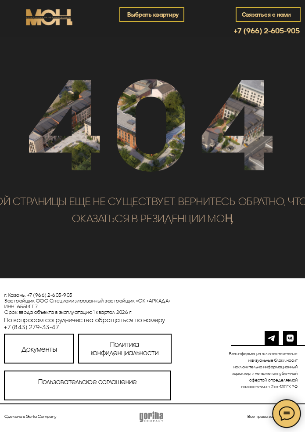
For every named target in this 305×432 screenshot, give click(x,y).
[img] (49, 18)
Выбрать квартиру (152, 14)
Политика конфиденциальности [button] (124, 348)
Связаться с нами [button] (266, 14)
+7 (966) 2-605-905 (267, 30)
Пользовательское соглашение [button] (87, 381)
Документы (39, 349)
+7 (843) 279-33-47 (31, 327)
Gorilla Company (41, 416)
